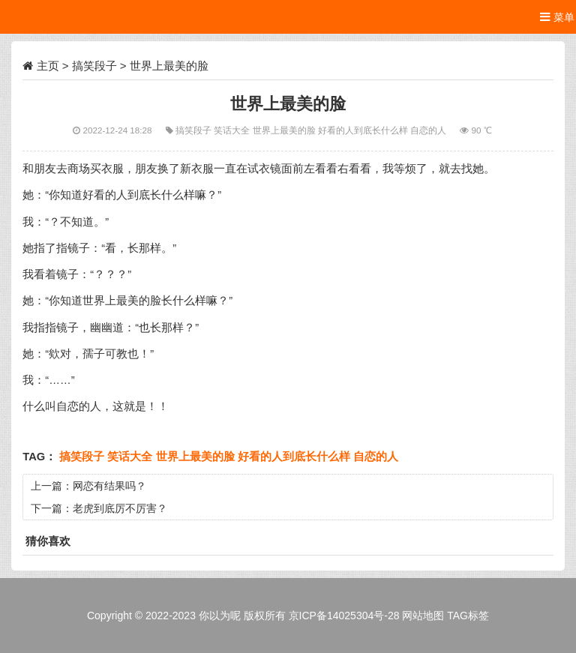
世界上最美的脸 (285, 130)
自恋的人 (429, 130)
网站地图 (423, 616)
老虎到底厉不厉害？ (120, 508)
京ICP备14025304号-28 (344, 616)
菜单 (557, 17)
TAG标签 (468, 616)
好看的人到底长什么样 (364, 130)
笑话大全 (233, 130)
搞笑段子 (94, 65)
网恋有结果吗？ (109, 486)
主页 (48, 65)
